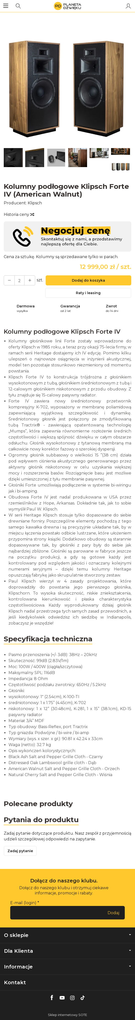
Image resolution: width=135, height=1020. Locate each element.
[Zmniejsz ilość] (29, 280)
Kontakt (15, 982)
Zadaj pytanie (20, 851)
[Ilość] (19, 280)
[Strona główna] (67, 6)
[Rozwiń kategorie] (5, 6)
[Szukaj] (18, 6)
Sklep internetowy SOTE (67, 1015)
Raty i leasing (88, 293)
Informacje (67, 967)
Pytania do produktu (41, 819)
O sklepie (67, 935)
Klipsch (35, 203)
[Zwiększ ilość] (9, 280)
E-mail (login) (23, 902)
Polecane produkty (38, 803)
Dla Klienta (67, 951)
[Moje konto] (128, 6)
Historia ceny (19, 214)
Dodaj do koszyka (88, 280)
